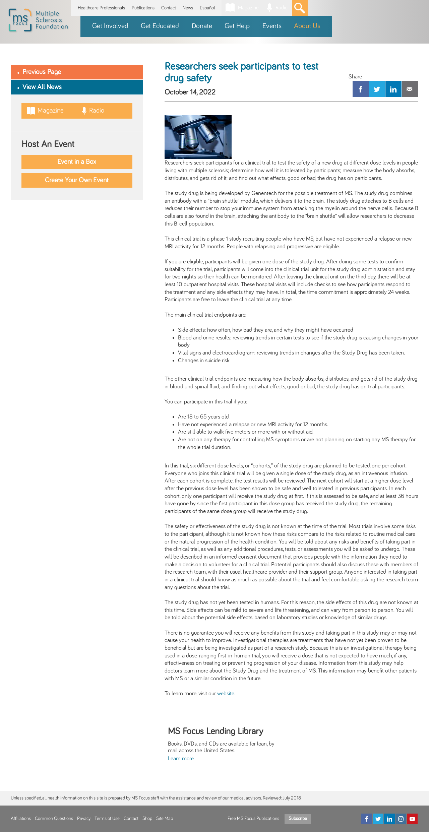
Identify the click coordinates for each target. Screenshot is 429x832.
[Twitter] (378, 819)
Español (207, 7)
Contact (168, 7)
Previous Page (41, 72)
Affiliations (21, 818)
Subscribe (298, 818)
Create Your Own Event (77, 180)
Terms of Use (107, 818)
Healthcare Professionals (101, 7)
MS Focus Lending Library (215, 731)
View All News (42, 87)
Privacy (83, 818)
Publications (143, 7)
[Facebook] (366, 819)
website (225, 694)
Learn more (181, 759)
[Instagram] (400, 819)
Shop (147, 818)
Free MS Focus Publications (253, 818)
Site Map (164, 818)
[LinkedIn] (389, 819)
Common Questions (54, 818)
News (188, 7)
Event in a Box (76, 161)
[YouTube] (412, 819)
